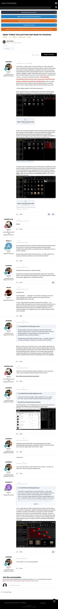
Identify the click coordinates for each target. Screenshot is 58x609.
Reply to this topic (49, 54)
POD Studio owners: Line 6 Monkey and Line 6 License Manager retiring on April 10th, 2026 (29, 29)
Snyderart (8, 482)
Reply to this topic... (15, 585)
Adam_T (8, 241)
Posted (22, 63)
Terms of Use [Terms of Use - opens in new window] (8, 602)
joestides (11, 41)
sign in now (35, 579)
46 (8, 252)
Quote (20, 214)
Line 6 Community (8, 3)
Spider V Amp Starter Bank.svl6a (25, 161)
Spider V (19, 42)
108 (8, 230)
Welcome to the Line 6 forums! (29, 12)
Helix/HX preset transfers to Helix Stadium (29, 20)
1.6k (8, 298)
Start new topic (35, 55)
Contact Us (43, 603)
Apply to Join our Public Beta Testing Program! (29, 16)
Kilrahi (8, 287)
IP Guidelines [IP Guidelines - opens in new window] (23, 602)
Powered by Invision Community (29, 606)
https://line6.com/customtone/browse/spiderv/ (27, 376)
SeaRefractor (8, 219)
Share (5, 45)
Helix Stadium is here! (29, 25)
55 (8, 73)
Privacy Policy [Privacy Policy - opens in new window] (15, 602)
